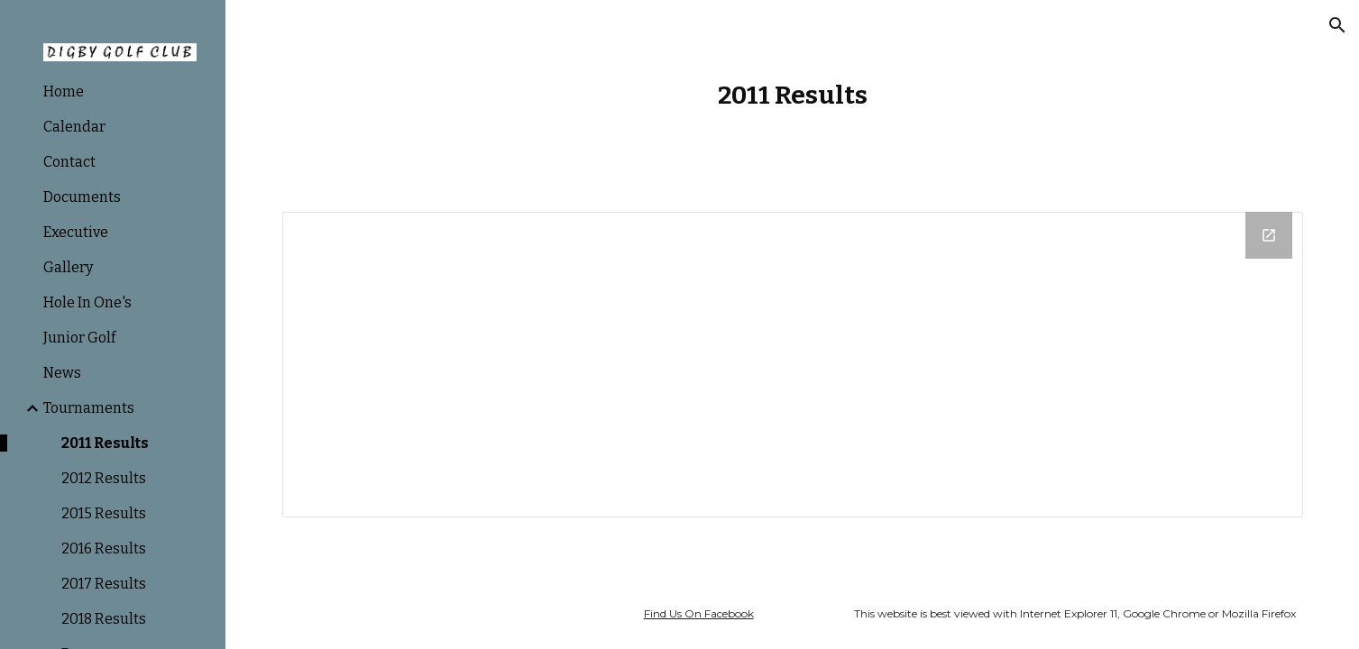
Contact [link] (69, 161)
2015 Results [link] (103, 513)
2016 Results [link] (103, 548)
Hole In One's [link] (87, 302)
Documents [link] (82, 197)
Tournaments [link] (88, 407)
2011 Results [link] (105, 443)
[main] (792, 95)
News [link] (62, 372)
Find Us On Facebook (699, 613)
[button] (1337, 25)
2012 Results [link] (103, 478)
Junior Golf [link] (79, 337)
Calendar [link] (74, 126)
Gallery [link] (68, 267)
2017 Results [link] (103, 583)
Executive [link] (75, 232)
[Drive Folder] (792, 364)
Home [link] (63, 91)
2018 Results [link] (103, 618)
